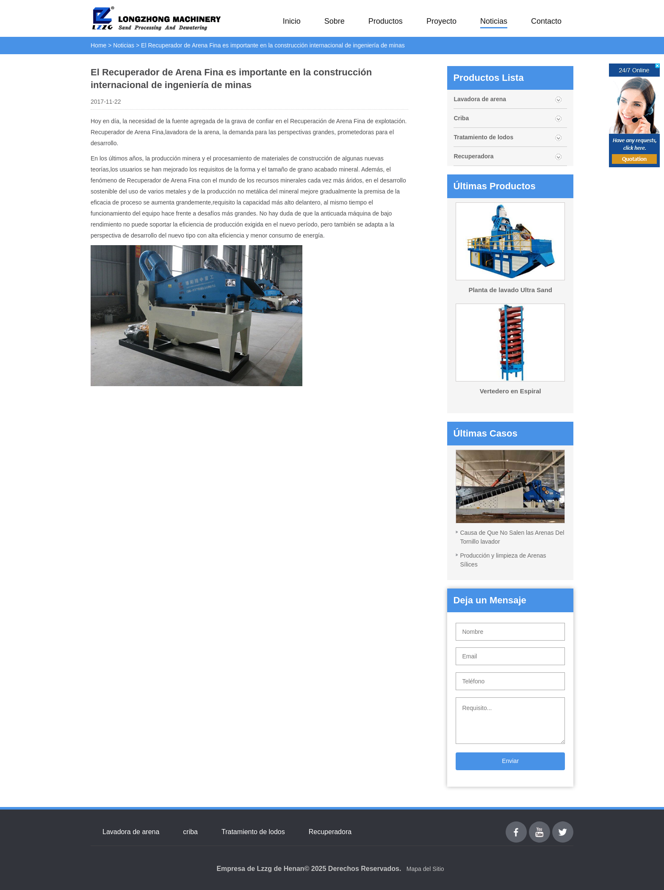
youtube (539, 826)
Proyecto (441, 21)
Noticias (493, 21)
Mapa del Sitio (425, 868)
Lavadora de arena (480, 99)
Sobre (334, 21)
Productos (385, 21)
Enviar (510, 760)
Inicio (292, 21)
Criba (461, 118)
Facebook (516, 826)
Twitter (563, 826)
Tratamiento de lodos (483, 137)
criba (190, 831)
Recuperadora (473, 156)
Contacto (546, 21)
